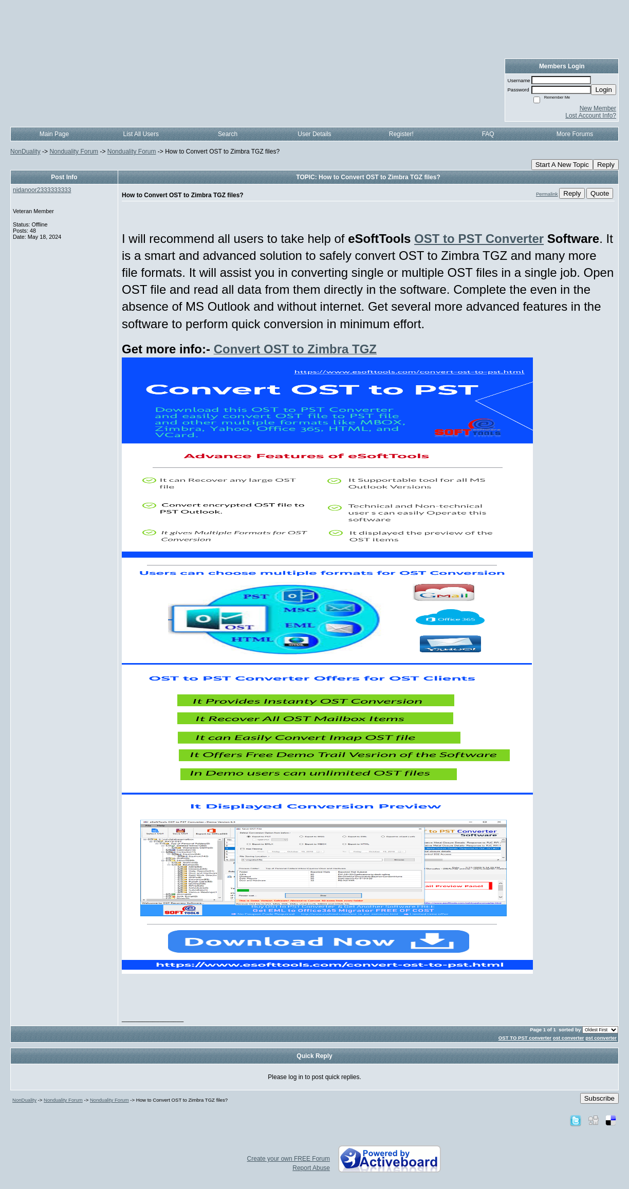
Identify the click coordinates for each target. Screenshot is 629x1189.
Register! (401, 134)
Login (603, 89)
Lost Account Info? (590, 115)
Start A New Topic (562, 164)
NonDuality (25, 151)
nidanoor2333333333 (42, 190)
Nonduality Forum (73, 151)
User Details (314, 134)
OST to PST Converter (479, 239)
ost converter (568, 1038)
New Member (598, 108)
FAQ (488, 134)
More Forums (575, 134)
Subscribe (599, 1098)
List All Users (141, 134)
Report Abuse (311, 1168)
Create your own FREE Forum (288, 1158)
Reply (606, 164)
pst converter (601, 1038)
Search (227, 134)
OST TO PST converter (524, 1038)
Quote (599, 193)
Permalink (547, 194)
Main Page (54, 134)
